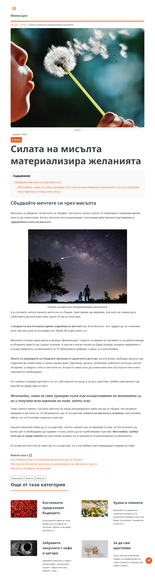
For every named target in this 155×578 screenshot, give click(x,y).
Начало (14, 24)
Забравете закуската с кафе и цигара (57, 547)
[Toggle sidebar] (14, 8)
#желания (17, 478)
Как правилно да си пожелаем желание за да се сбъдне (46, 459)
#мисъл (41, 478)
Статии (23, 24)
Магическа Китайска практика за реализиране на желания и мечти (54, 464)
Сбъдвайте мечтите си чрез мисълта (37, 182)
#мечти (30, 478)
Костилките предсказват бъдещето (53, 507)
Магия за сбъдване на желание (31, 468)
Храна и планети (128, 502)
